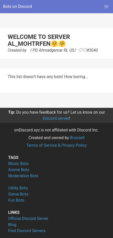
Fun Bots (16, 200)
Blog (12, 224)
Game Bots (18, 194)
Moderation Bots (23, 175)
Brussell (77, 137)
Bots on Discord (17, 6)
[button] (106, 6)
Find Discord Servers (27, 230)
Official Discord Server (28, 218)
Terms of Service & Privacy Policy (56, 145)
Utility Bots (18, 188)
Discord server (56, 118)
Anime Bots (18, 169)
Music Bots (18, 163)
